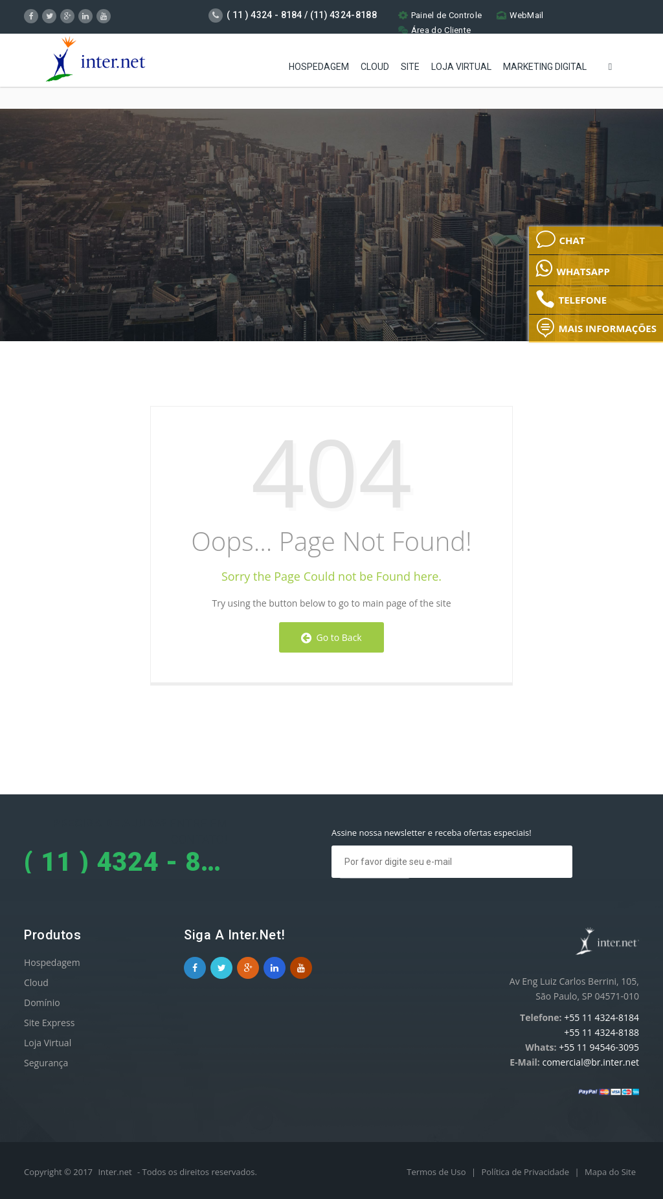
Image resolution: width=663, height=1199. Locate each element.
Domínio (42, 1002)
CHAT (560, 239)
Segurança (46, 1063)
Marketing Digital (545, 65)
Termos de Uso (437, 1172)
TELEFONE (571, 299)
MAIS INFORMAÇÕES (596, 327)
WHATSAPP (572, 268)
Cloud (375, 65)
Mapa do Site (610, 1172)
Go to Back (331, 637)
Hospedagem (319, 65)
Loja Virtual (461, 65)
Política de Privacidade (526, 1172)
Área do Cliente (434, 30)
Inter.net (114, 1172)
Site (410, 65)
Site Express (49, 1022)
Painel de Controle (440, 15)
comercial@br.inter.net (590, 1062)
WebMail (520, 15)
